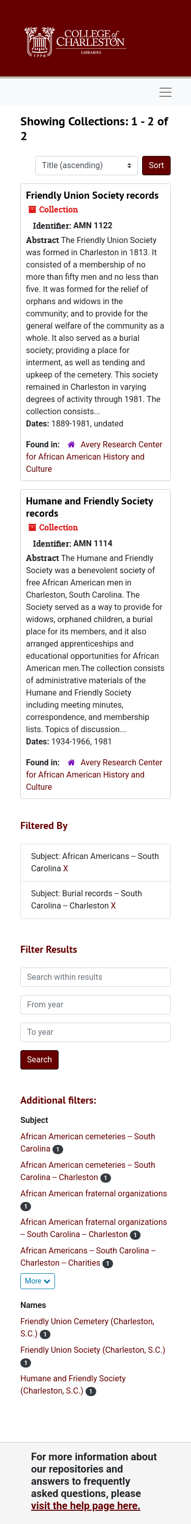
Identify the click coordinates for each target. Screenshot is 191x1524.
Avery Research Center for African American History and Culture (94, 457)
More (37, 1281)
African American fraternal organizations (93, 1193)
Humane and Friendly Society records (89, 507)
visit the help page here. (86, 1506)
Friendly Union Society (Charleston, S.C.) (92, 1350)
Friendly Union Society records (92, 195)
